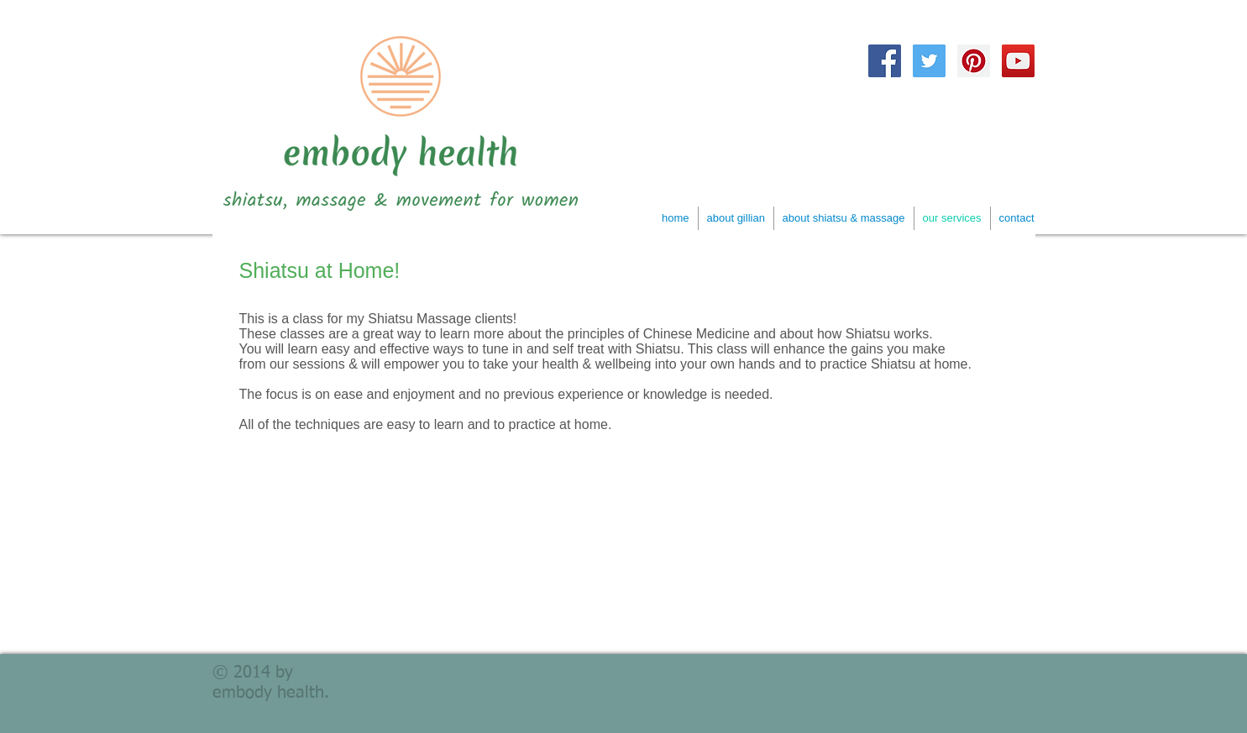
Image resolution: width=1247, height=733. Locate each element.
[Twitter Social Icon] (929, 61)
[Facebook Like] (1034, 93)
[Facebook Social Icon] (884, 61)
